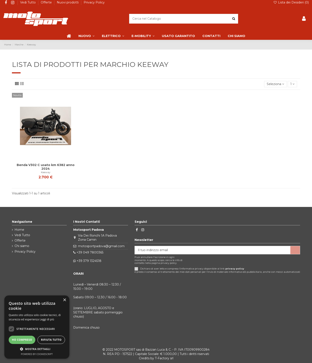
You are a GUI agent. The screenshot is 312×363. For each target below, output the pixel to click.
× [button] (64, 300)
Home (19, 230)
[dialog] (36, 327)
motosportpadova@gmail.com (101, 246)
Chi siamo (22, 246)
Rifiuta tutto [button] (51, 340)
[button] (37, 349)
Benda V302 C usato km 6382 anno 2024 (46, 167)
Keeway (45, 172)
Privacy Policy (94, 2)
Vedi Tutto (28, 2)
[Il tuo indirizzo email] (212, 250)
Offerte (47, 2)
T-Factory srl (164, 358)
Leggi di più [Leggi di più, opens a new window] (47, 319)
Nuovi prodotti (68, 2)
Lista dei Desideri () (291, 2)
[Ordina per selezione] (275, 84)
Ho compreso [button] (22, 340)
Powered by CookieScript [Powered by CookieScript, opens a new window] (37, 354)
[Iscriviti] (295, 250)
